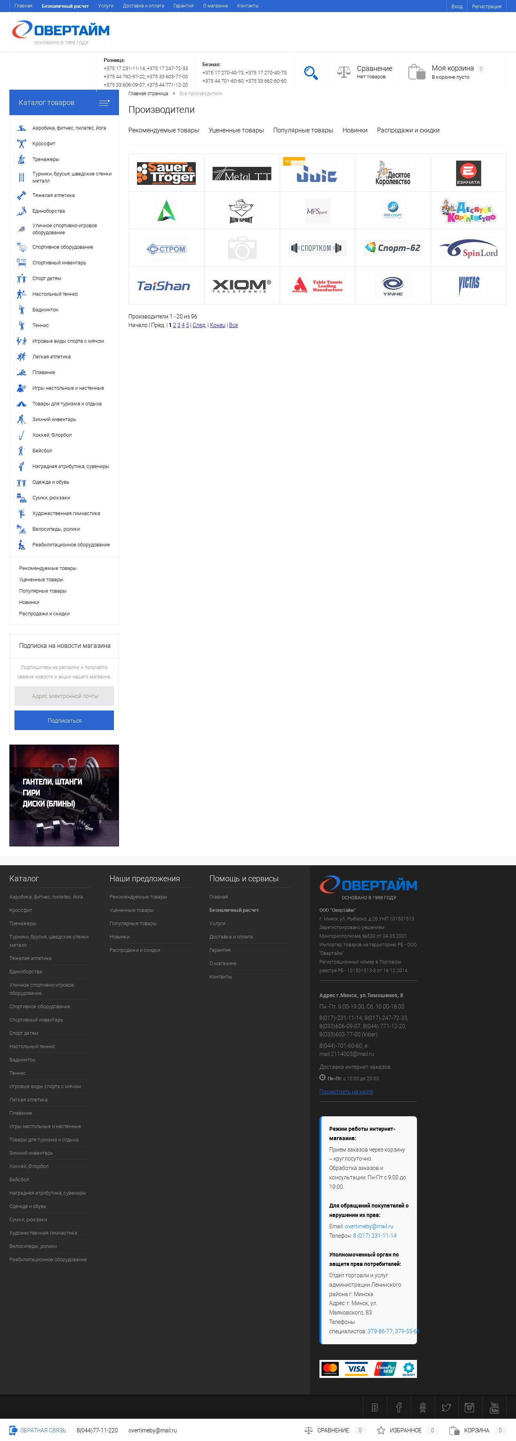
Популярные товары (43, 591)
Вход (456, 6)
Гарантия (183, 6)
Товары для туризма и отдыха (44, 1140)
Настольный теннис (32, 1046)
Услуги (106, 6)
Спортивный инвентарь (36, 1020)
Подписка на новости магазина (65, 645)
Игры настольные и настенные (45, 1126)
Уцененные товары (41, 579)
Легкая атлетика (28, 1100)
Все (233, 325)
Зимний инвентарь (31, 1153)
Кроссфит (20, 910)
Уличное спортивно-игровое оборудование (41, 989)
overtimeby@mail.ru (369, 1226)
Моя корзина (458, 68)
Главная (23, 6)
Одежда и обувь (27, 1206)
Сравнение (374, 68)
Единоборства (25, 972)
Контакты (248, 6)
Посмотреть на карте (346, 1091)
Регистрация (487, 6)
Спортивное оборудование (39, 1006)
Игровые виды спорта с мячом (45, 1086)
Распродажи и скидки (44, 614)
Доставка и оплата (143, 6)
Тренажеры (22, 923)
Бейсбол (19, 1179)
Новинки (29, 602)
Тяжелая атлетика (30, 958)
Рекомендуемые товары (48, 568)
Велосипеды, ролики (33, 1246)
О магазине (215, 6)
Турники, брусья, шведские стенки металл (48, 941)
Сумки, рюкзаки (28, 1219)
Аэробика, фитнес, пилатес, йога (46, 897)
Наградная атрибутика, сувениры (47, 1193)
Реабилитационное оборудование (48, 1259)
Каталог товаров (64, 102)
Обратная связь (37, 1430)
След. (199, 325)
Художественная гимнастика (43, 1233)
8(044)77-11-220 (97, 1430)
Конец (218, 325)
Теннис (17, 1073)
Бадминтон (22, 1060)
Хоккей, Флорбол (29, 1166)
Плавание (20, 1113)
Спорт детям (23, 1033)
